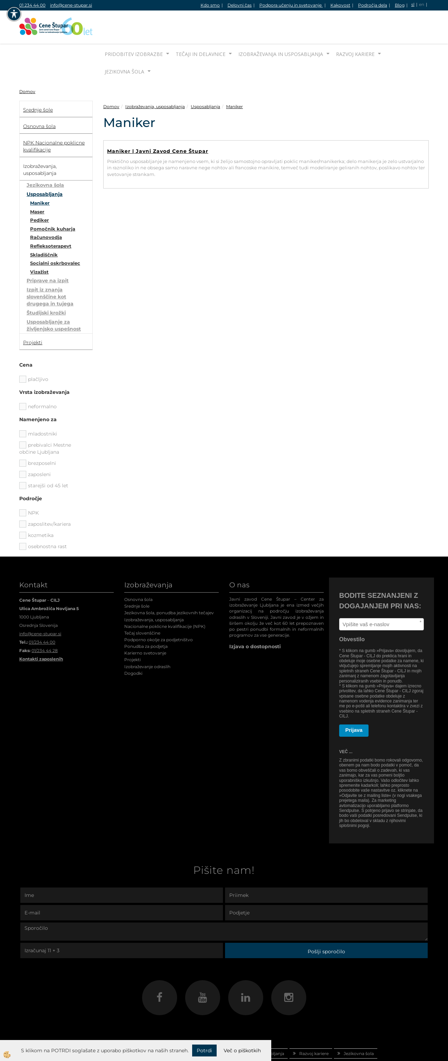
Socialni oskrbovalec (55, 237)
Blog (400, 5)
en (421, 4)
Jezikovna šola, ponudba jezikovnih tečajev (169, 586)
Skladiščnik (44, 228)
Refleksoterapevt (50, 219)
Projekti (132, 633)
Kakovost (340, 5)
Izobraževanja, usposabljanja (155, 80)
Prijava (354, 704)
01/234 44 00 (42, 615)
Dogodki (133, 647)
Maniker (40, 176)
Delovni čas (239, 5)
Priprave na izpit (48, 254)
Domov (27, 65)
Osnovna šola (138, 573)
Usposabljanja (45, 168)
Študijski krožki (46, 286)
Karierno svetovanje (145, 626)
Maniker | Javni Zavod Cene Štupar (157, 125)
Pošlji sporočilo (326, 925)
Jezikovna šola (124, 45)
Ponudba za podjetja (146, 620)
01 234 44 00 (32, 5)
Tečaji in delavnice (200, 27)
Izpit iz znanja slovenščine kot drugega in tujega (50, 270)
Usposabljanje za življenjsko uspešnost (54, 299)
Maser (37, 185)
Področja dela (372, 5)
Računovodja (46, 211)
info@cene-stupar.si (71, 5)
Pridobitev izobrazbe (134, 27)
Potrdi (204, 1050)
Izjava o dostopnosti (255, 620)
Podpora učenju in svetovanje (291, 5)
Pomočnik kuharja (52, 202)
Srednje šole (136, 579)
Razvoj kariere (355, 27)
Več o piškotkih (242, 1050)
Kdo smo (210, 5)
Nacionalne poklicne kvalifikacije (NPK (164, 600)
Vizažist (39, 245)
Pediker (39, 194)
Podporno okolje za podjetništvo (158, 613)
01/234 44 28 (44, 624)
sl (412, 4)
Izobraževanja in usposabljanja (280, 27)
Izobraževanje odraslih (147, 640)
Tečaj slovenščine (142, 606)
